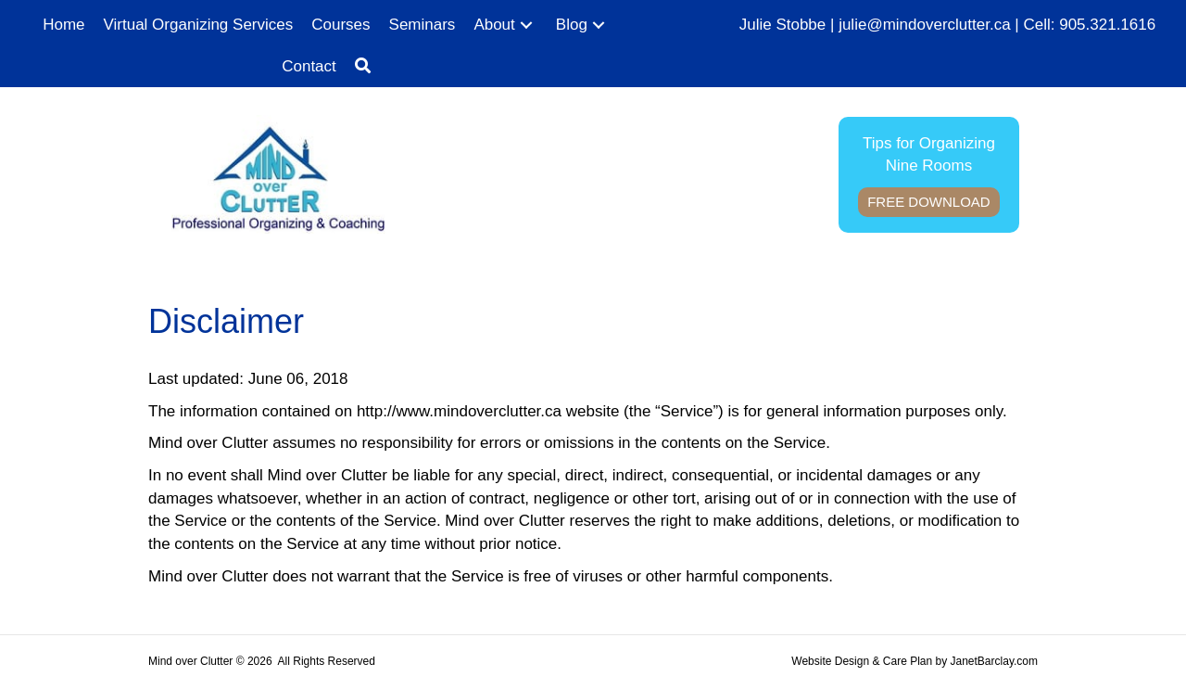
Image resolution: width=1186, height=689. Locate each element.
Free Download (928, 202)
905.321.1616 (1107, 24)
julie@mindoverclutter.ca (924, 24)
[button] (526, 25)
